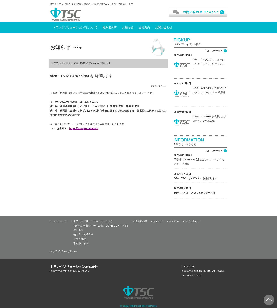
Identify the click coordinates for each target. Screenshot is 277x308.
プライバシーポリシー (65, 251)
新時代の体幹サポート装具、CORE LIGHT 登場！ (101, 225)
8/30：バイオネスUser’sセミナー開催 (194, 192)
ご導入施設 (79, 239)
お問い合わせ (163, 27)
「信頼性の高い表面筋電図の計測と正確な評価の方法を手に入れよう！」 (98, 92)
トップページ (60, 221)
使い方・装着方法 (83, 234)
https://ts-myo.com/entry (83, 128)
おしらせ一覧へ (214, 50)
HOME (55, 63)
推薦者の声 (110, 27)
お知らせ (127, 27)
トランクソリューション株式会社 (74, 266)
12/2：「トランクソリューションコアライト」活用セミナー (208, 64)
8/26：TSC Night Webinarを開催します (195, 178)
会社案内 (144, 27)
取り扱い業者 (80, 243)
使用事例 (78, 230)
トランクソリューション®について (75, 27)
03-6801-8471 (194, 275)
